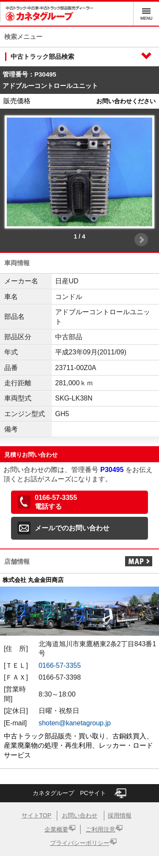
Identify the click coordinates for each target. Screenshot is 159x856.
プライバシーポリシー (79, 843)
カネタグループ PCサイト (79, 793)
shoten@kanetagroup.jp (75, 723)
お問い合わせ (80, 815)
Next (141, 240)
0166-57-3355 (60, 665)
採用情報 (119, 815)
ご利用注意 (100, 829)
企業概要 (56, 829)
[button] (79, 502)
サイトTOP (37, 815)
